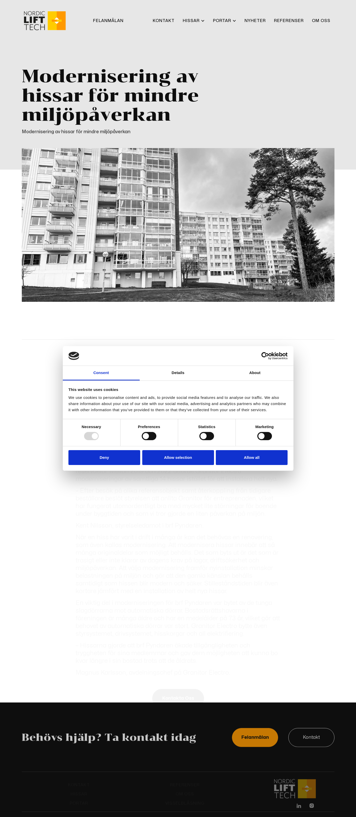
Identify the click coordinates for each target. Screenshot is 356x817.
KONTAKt (164, 21)
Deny (104, 457)
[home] (45, 21)
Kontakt (311, 738)
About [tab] (255, 372)
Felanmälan (255, 738)
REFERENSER (289, 21)
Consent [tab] (101, 372)
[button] (194, 20)
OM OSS (321, 21)
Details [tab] (178, 372)
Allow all (252, 457)
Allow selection (178, 457)
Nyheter (255, 21)
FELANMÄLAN (108, 21)
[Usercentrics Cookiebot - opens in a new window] (265, 356)
